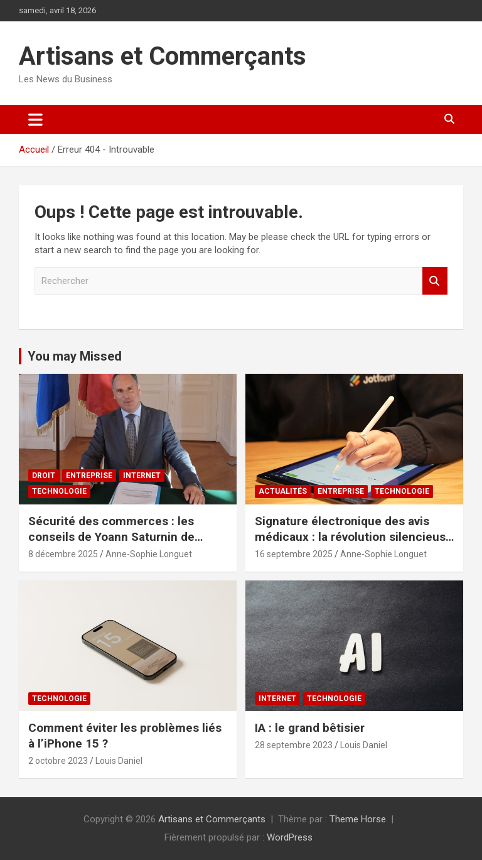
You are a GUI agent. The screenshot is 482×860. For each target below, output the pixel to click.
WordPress (290, 837)
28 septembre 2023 (294, 745)
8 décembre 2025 (63, 554)
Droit (43, 475)
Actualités (283, 491)
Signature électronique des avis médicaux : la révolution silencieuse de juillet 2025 (354, 536)
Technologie (59, 491)
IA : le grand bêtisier (310, 728)
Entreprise (89, 475)
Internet (142, 475)
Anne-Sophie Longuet (148, 554)
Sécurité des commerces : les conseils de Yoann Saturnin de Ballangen (111, 536)
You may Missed (75, 356)
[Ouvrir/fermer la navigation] (35, 119)
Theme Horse (357, 819)
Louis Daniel (118, 761)
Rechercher (434, 281)
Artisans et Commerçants (162, 56)
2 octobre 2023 (58, 761)
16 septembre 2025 (294, 554)
